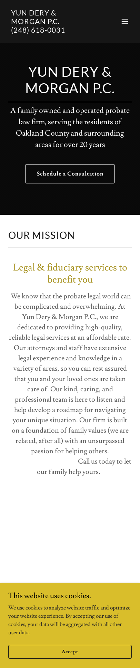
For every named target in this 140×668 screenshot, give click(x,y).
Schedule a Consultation (70, 173)
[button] (125, 21)
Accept (70, 661)
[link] (51, 31)
